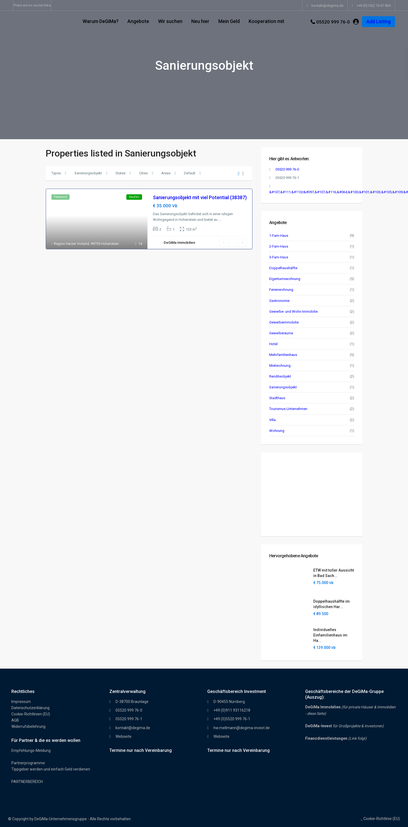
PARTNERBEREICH (27, 781)
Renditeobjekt (280, 376)
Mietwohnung (280, 366)
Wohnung (276, 431)
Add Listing (378, 21)
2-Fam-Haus (278, 246)
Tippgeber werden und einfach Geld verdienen (50, 769)
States (121, 173)
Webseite (123, 736)
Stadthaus (277, 398)
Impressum (21, 701)
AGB (15, 720)
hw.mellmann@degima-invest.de (241, 728)
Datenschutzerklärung (30, 708)
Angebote (138, 21)
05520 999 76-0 (333, 22)
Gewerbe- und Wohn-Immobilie (293, 311)
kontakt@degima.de (133, 728)
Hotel (273, 344)
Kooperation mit (266, 21)
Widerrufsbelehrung (28, 726)
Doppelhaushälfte (283, 268)
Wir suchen (170, 21)
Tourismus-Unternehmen (288, 409)
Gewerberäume (281, 333)
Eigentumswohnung (284, 279)
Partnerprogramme (28, 763)
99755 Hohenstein (105, 244)
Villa (272, 420)
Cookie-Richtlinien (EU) (30, 714)
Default (189, 173)
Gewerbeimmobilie (284, 322)
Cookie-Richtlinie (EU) (381, 818)
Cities (143, 173)
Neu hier (200, 21)
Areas (165, 173)
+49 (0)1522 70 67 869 (374, 6)
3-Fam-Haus (278, 257)
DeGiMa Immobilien (179, 243)
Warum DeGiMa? (101, 21)
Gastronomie (279, 301)
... (219, 220)
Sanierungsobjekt (88, 173)
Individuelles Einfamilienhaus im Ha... (330, 635)
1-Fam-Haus (278, 236)
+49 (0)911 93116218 (231, 710)
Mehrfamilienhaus (283, 355)
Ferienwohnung (281, 290)
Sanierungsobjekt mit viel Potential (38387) (200, 197)
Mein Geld (229, 21)
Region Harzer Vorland (71, 244)
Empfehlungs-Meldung (31, 750)
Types (56, 173)
